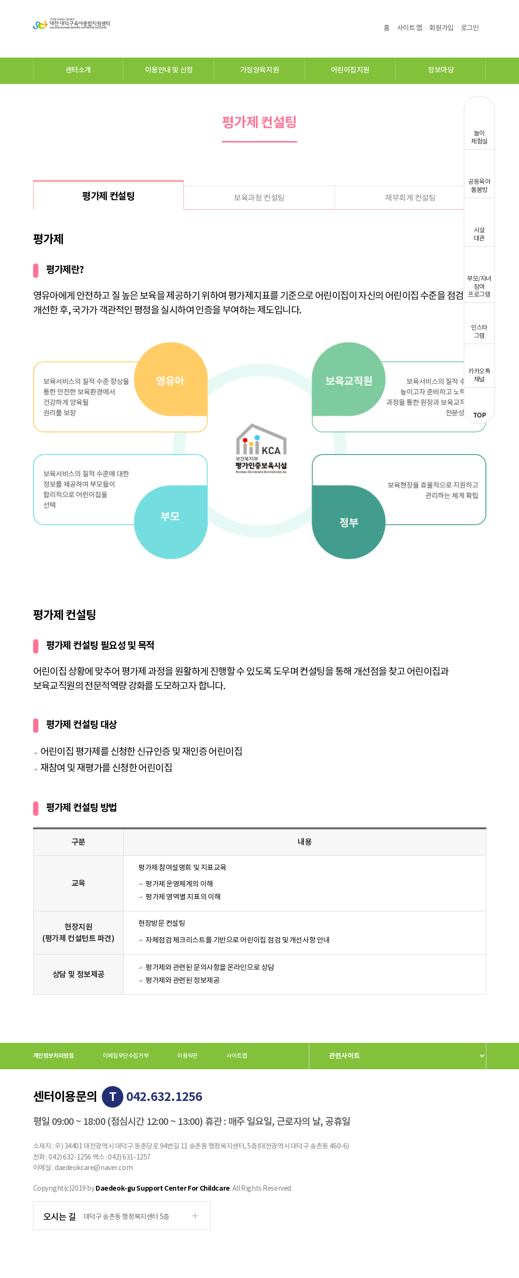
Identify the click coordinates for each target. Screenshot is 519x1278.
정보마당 (441, 70)
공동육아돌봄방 (479, 186)
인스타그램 (479, 332)
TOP (479, 415)
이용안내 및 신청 (169, 70)
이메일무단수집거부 (126, 1055)
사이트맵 (237, 1055)
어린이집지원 (350, 70)
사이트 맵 (409, 28)
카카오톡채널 (479, 375)
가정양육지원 (259, 70)
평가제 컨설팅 (108, 197)
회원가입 (441, 28)
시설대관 (479, 234)
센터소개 (78, 70)
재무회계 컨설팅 (410, 198)
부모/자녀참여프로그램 (479, 287)
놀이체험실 (479, 137)
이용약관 (187, 1055)
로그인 (470, 28)
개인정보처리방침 (53, 1055)
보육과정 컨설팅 (259, 198)
